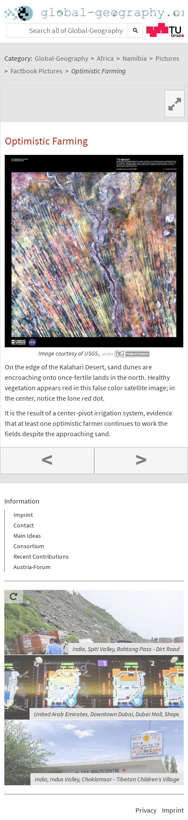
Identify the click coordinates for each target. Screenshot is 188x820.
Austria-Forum (32, 567)
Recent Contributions (41, 556)
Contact (23, 525)
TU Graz (165, 30)
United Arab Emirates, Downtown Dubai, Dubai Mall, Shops (106, 714)
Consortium (28, 546)
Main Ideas (27, 536)
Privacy (145, 810)
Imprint (23, 515)
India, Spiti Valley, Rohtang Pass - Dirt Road (126, 649)
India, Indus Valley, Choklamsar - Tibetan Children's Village (107, 779)
